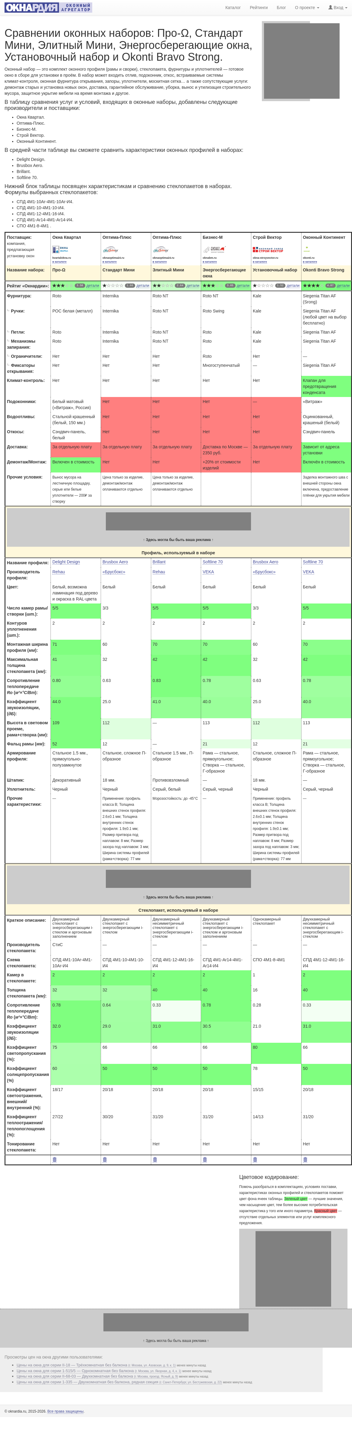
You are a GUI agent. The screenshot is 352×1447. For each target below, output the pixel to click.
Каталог (233, 7)
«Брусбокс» (114, 571)
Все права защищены (65, 1411)
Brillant (159, 561)
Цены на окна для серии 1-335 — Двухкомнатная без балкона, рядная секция (119, 1382)
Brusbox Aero (115, 561)
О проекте (307, 7)
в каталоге (59, 261)
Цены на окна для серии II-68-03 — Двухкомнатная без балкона (97, 1376)
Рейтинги (259, 7)
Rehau (58, 571)
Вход (337, 7)
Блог (281, 7)
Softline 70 (213, 561)
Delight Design (66, 561)
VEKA (208, 571)
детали (92, 285)
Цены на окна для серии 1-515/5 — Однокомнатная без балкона (99, 1371)
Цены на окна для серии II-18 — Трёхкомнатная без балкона (96, 1365)
